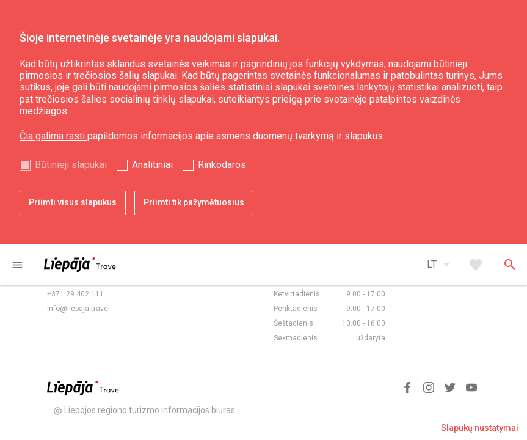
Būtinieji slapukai (71, 164)
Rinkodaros (222, 164)
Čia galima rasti (53, 136)
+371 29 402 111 (75, 294)
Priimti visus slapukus (73, 202)
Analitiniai (152, 164)
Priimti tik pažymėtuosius (194, 202)
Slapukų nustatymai (479, 428)
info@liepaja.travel (78, 308)
